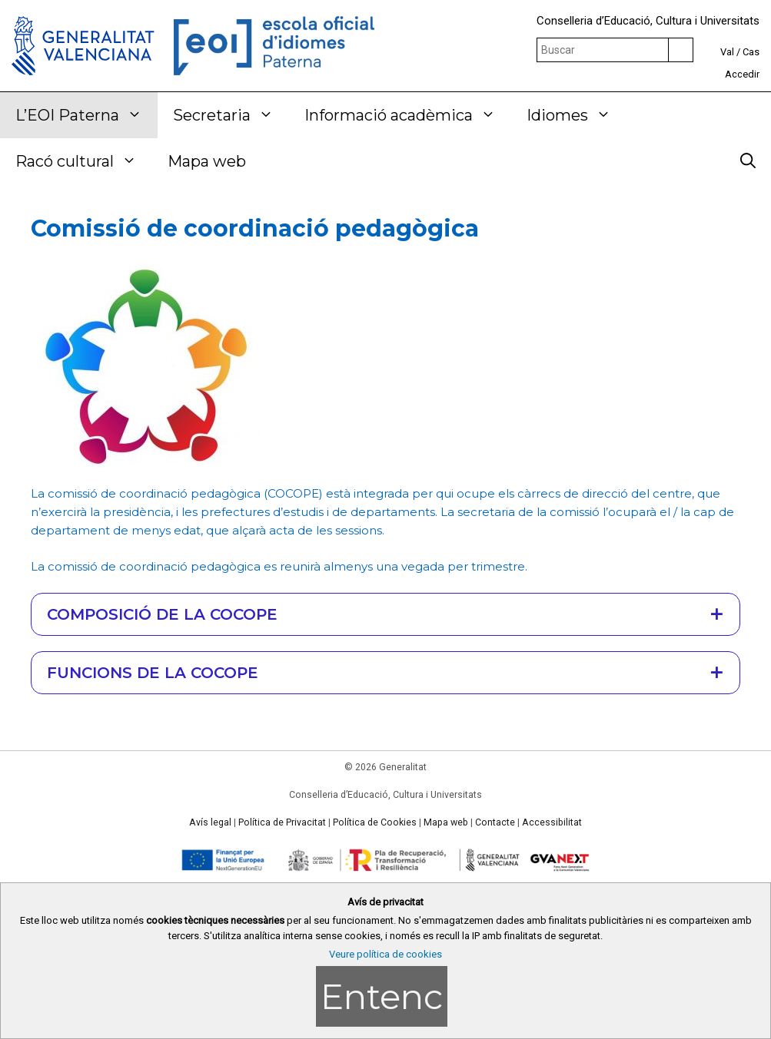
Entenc (382, 996)
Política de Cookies (375, 822)
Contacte (495, 822)
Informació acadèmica (407, 115)
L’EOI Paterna (86, 115)
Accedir (742, 74)
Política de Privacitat (282, 822)
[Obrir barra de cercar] (748, 161)
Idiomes (576, 115)
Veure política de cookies (385, 954)
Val (727, 52)
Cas (751, 52)
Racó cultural (83, 161)
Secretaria (231, 115)
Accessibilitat (552, 822)
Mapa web (207, 161)
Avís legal (210, 822)
